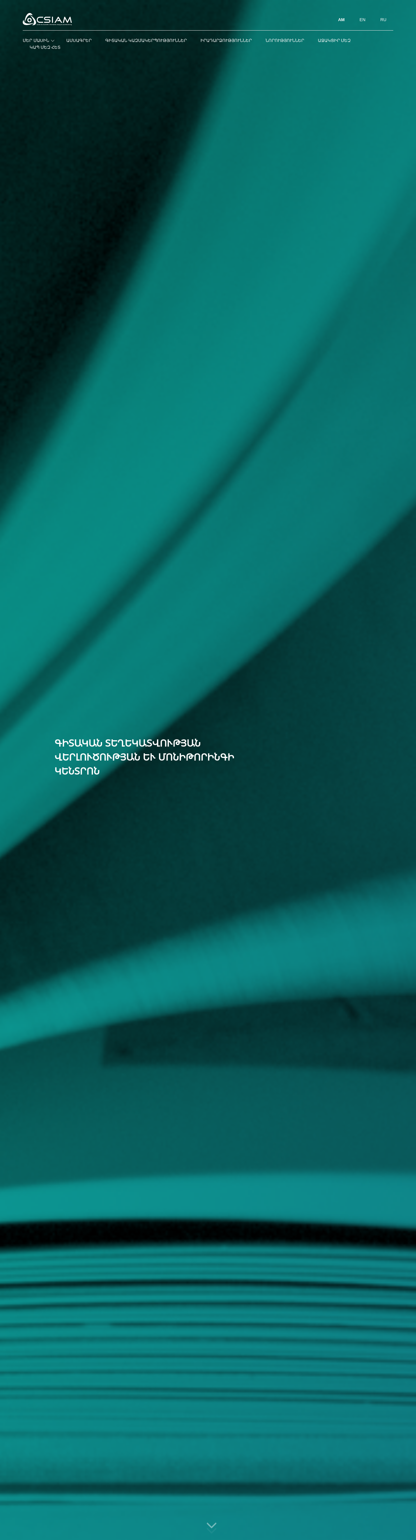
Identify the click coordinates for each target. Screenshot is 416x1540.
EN (362, 19)
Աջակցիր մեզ (334, 40)
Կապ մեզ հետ (45, 47)
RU (383, 19)
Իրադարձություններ (226, 40)
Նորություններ (285, 40)
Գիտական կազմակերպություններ (146, 40)
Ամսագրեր (79, 40)
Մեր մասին (38, 40)
